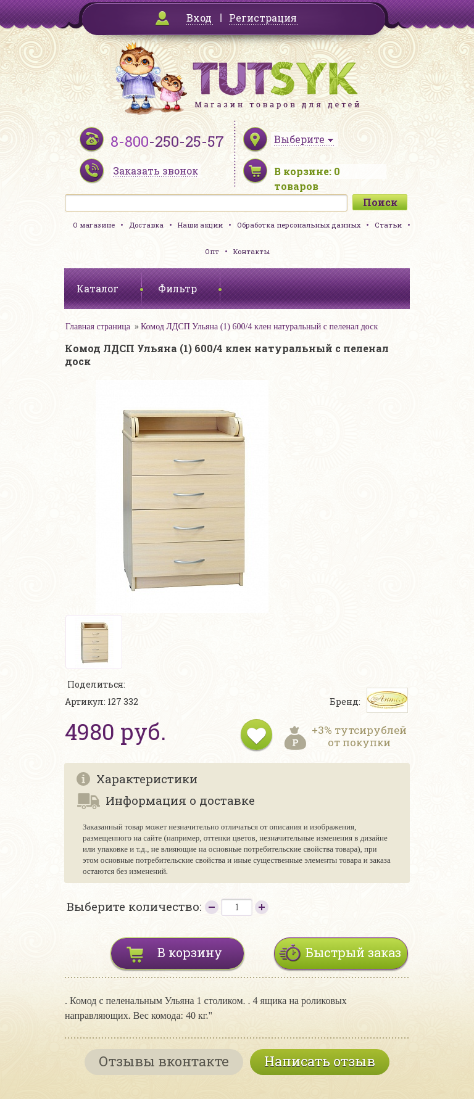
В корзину (189, 952)
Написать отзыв (319, 1061)
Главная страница (97, 326)
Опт (212, 251)
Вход (199, 17)
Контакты (251, 251)
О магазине (94, 224)
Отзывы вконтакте (164, 1061)
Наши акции (200, 224)
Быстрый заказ (353, 952)
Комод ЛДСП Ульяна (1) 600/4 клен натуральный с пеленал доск (259, 326)
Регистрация (263, 17)
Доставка (146, 224)
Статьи (388, 224)
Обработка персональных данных (298, 224)
